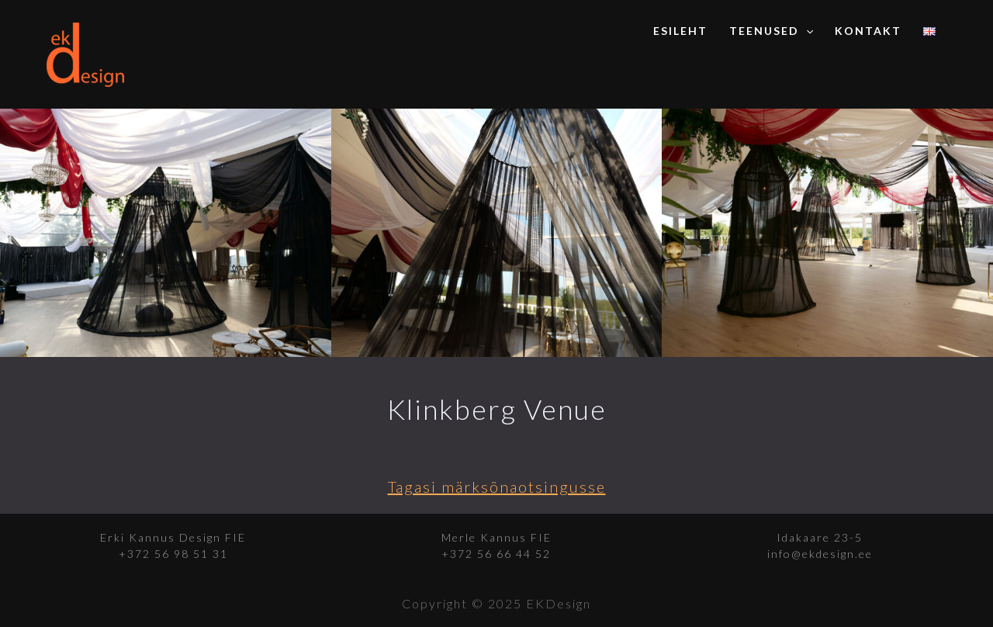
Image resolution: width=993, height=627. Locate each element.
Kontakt (868, 30)
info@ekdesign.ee (820, 553)
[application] (806, 31)
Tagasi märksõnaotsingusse (497, 486)
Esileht (680, 30)
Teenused (771, 31)
